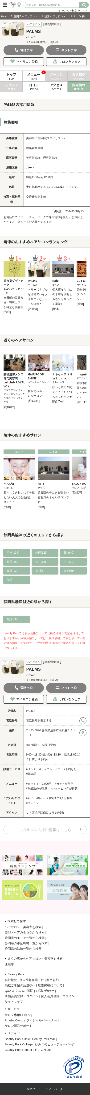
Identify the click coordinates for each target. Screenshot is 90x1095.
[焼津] (56, 309)
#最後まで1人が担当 (60, 798)
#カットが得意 (64, 783)
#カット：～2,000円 (39, 783)
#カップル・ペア (50, 769)
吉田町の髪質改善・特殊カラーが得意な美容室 (13, 302)
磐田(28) (12, 561)
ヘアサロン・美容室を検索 (23, 927)
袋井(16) (40, 561)
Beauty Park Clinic (17, 1039)
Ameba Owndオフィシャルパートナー (31, 1020)
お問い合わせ (45, 991)
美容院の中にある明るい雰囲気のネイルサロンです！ (53, 497)
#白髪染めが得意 (37, 788)
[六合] (7, 312)
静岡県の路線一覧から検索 (23, 948)
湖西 (9, 579)
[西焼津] (33, 309)
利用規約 (52, 980)
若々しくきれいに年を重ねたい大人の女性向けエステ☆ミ (19, 497)
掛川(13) (69, 561)
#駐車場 (31, 774)
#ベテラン (32, 803)
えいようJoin (43, 1050)
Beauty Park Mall (43, 1039)
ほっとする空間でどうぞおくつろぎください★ (62, 392)
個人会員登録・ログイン (58, 996)
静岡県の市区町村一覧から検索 (26, 943)
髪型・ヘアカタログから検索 (25, 932)
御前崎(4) (70, 570)
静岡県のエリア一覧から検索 (25, 938)
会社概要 (11, 980)
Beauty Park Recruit (18, 1050)
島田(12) (12, 570)
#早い (40, 798)
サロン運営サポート (18, 1026)
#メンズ (31, 769)
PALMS (31, 711)
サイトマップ (14, 1001)
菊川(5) (40, 570)
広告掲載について (50, 985)
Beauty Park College (19, 1044)
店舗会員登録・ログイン (21, 996)
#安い (29, 798)
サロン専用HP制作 (17, 1015)
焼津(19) (12, 619)
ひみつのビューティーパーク (55, 1044)
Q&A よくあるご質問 (19, 991)
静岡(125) (41, 552)
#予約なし (70, 769)
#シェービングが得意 (64, 788)
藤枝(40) (69, 552)
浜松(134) (13, 552)
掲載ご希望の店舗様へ (20, 985)
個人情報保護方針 (32, 980)
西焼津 (9, 964)
